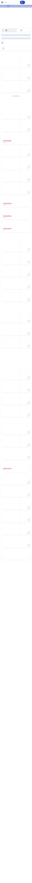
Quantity (6, 65)
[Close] (29, 2)
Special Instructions (10, 39)
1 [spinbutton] (25, 65)
